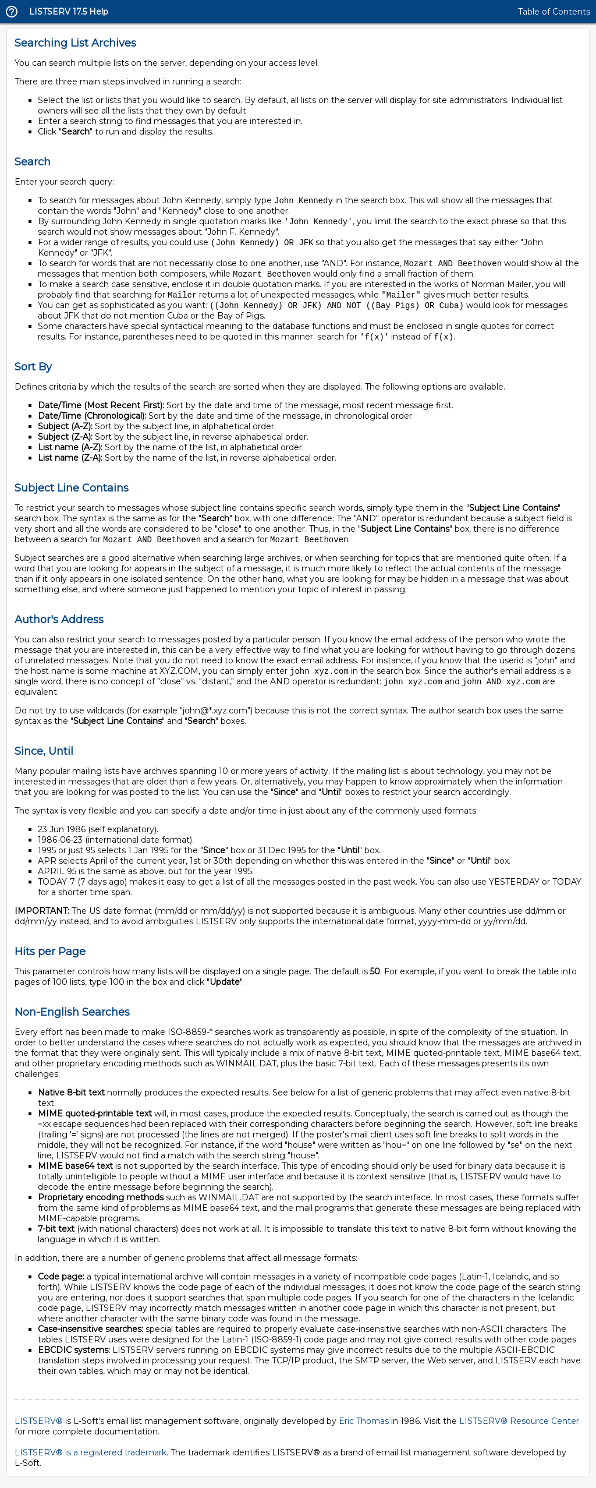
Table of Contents (554, 11)
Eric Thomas (364, 1427)
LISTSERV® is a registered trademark (90, 1459)
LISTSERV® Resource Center (519, 1427)
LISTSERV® (39, 1427)
